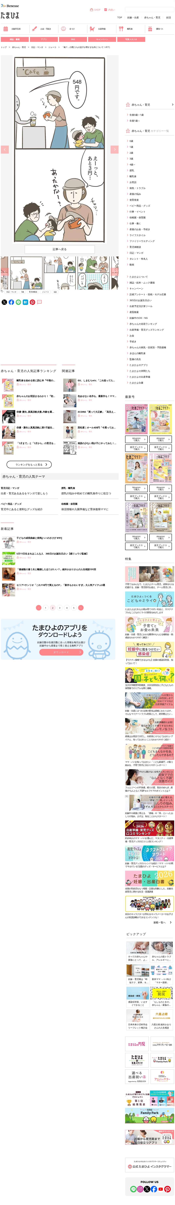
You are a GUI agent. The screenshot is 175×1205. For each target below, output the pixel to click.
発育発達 (134, 199)
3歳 (22, 292)
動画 (132, 264)
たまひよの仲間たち (140, 370)
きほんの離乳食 (138, 353)
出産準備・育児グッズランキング (147, 329)
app (55, 292)
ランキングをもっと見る (29, 464)
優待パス (155, 28)
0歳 (131, 140)
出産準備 (97, 28)
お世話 (133, 182)
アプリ (44, 39)
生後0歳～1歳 (137, 114)
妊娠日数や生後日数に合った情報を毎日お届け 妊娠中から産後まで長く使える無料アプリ (61, 644)
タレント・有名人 (139, 258)
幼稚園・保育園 (138, 217)
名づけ (68, 28)
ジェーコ (52, 47)
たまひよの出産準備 (140, 376)
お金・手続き (41, 28)
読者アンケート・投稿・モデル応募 (148, 294)
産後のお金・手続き (140, 229)
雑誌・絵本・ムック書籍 (142, 282)
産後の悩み (135, 193)
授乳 (132, 170)
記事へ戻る (60, 249)
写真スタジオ (131, 39)
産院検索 (134, 312)
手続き (133, 341)
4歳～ (132, 164)
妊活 (168, 17)
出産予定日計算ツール (141, 306)
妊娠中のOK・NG (139, 317)
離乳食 (125, 28)
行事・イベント (138, 211)
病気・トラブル (138, 188)
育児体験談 (33, 292)
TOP (119, 17)
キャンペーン (102, 39)
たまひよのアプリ (139, 365)
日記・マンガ (37, 47)
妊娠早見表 (11, 28)
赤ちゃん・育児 (152, 17)
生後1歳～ (135, 120)
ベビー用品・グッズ (140, 205)
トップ (4, 47)
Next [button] (115, 150)
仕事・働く (135, 223)
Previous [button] (5, 150)
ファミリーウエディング (142, 241)
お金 (132, 335)
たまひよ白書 (136, 382)
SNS (73, 39)
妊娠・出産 (133, 17)
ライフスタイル (138, 235)
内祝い (109, 9)
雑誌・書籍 (15, 39)
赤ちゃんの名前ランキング (143, 323)
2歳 (131, 152)
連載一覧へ (159, 922)
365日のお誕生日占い (141, 300)
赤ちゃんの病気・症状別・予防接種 (148, 347)
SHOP (95, 9)
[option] (60, 149)
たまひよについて (139, 276)
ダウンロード (61, 652)
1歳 (131, 146)
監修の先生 (135, 359)
